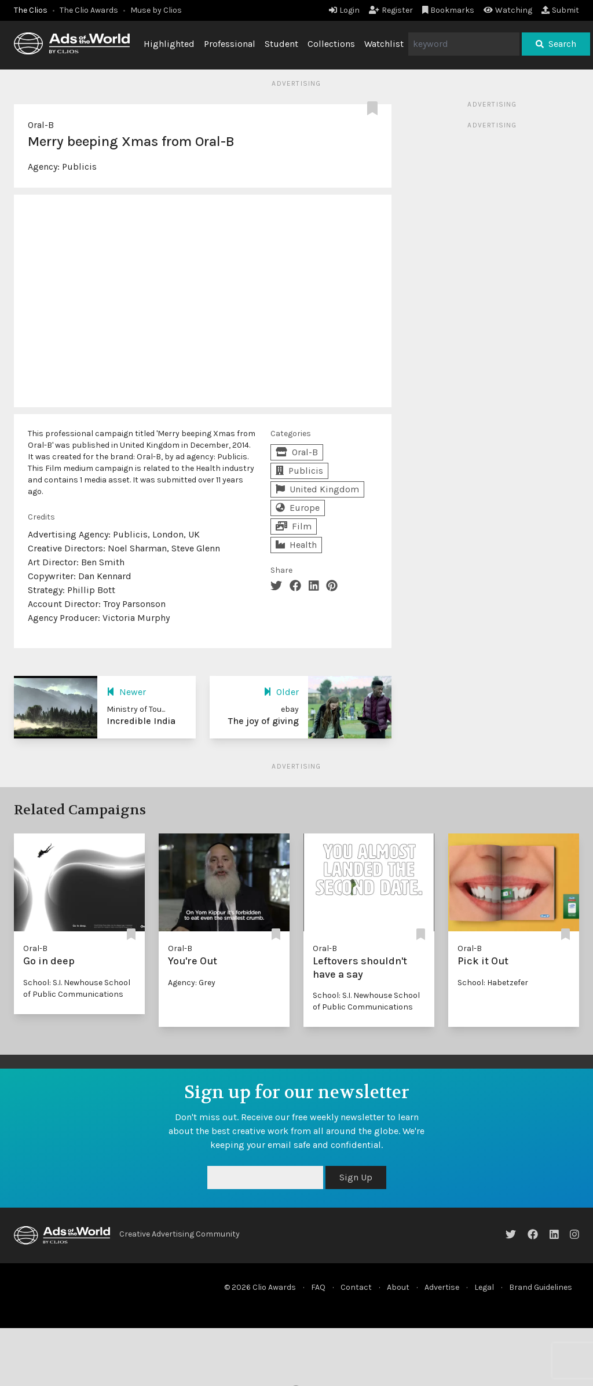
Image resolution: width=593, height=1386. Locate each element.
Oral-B (41, 124)
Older (281, 691)
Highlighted (169, 43)
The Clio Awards (89, 10)
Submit (560, 10)
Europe (298, 507)
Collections (331, 43)
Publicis (79, 166)
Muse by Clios (156, 10)
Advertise (441, 1287)
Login (344, 10)
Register (391, 10)
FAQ (318, 1287)
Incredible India (141, 720)
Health (296, 544)
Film (294, 526)
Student (281, 43)
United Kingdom (317, 489)
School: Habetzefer (492, 983)
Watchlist (384, 43)
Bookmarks (448, 10)
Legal (484, 1287)
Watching (508, 10)
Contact (356, 1287)
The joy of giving (263, 720)
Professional (229, 43)
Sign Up (355, 1177)
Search (556, 43)
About (398, 1287)
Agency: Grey (191, 983)
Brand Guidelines (540, 1287)
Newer (126, 691)
